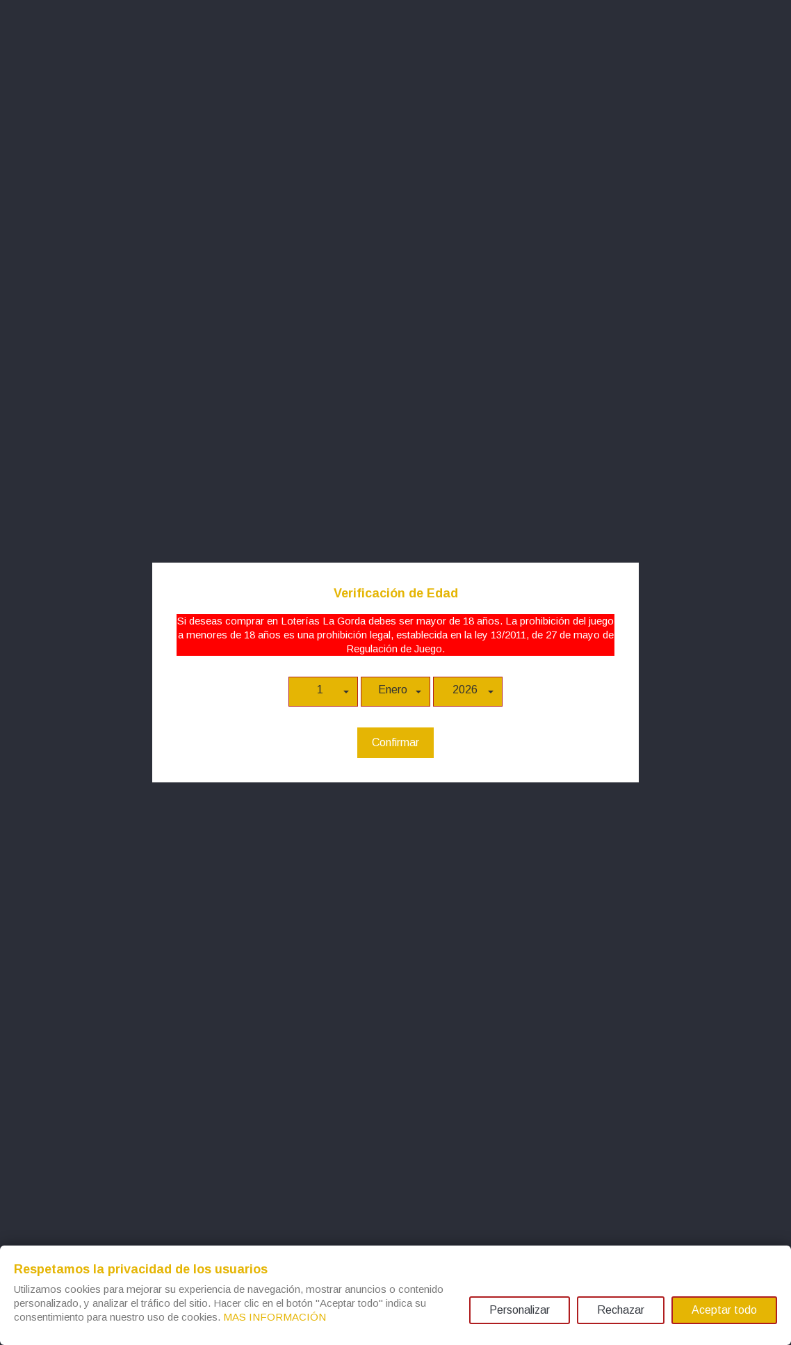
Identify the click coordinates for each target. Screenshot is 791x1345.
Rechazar (620, 1310)
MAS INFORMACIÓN (274, 1317)
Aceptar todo (724, 1310)
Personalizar (519, 1310)
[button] (323, 692)
